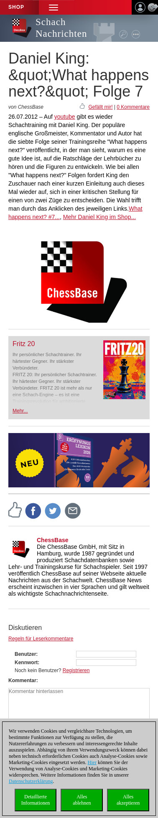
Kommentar (22, 680)
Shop (16, 7)
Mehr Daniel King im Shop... (99, 217)
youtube (64, 116)
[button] (53, 7)
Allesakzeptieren (128, 800)
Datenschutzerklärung (31, 781)
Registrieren (76, 670)
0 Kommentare (133, 107)
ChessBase (53, 540)
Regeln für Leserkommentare (40, 639)
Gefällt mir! (100, 107)
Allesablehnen (82, 800)
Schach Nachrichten (61, 28)
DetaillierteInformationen (35, 800)
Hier (92, 762)
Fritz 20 (24, 343)
